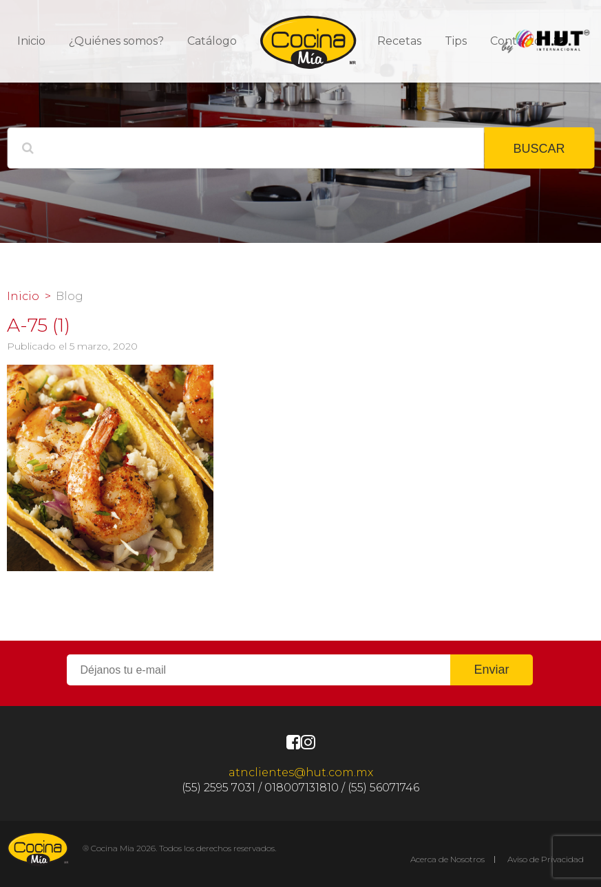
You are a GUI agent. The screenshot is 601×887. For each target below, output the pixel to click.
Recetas (399, 40)
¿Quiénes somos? (116, 40)
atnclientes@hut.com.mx (301, 772)
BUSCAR (539, 149)
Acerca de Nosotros (447, 859)
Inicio (31, 40)
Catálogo (212, 40)
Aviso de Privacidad (545, 859)
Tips (456, 40)
